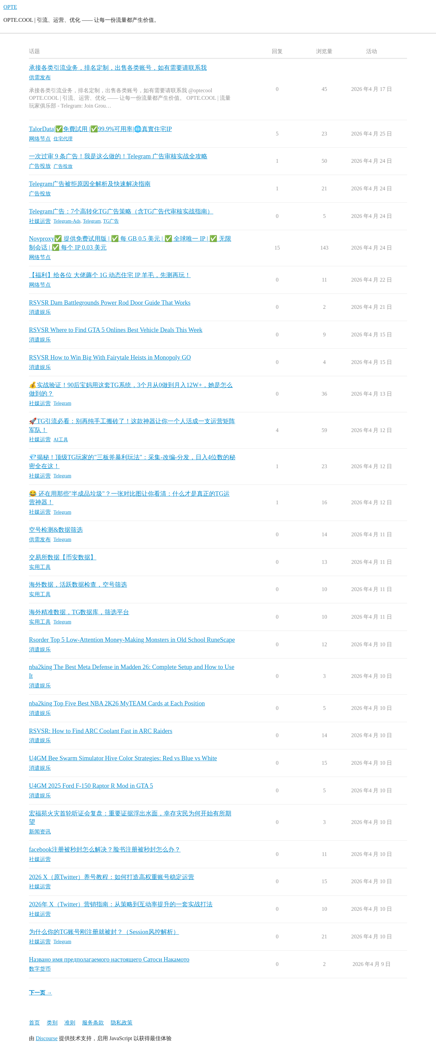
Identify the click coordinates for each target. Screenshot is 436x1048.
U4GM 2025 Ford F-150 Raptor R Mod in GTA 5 (91, 785)
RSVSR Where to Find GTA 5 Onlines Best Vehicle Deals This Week (115, 330)
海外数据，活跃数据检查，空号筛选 (78, 584)
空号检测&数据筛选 (56, 529)
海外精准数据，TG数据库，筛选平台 (79, 612)
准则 (69, 1023)
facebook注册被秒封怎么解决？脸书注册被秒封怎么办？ (105, 849)
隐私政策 (122, 1023)
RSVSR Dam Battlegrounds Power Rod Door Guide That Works (109, 302)
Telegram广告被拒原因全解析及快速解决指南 (90, 183)
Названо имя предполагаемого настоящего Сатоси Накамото (109, 959)
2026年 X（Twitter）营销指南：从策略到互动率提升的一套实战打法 (121, 904)
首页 (34, 1023)
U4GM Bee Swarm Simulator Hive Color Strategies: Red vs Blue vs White (123, 758)
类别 (52, 1023)
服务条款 (93, 1023)
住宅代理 (63, 138)
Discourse (47, 1038)
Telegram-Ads (66, 221)
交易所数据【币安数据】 (62, 557)
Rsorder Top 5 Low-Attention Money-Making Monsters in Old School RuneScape (132, 639)
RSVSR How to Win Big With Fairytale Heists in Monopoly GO (110, 357)
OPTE (10, 7)
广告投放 (63, 166)
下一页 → (40, 993)
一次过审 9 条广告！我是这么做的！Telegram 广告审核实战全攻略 (118, 156)
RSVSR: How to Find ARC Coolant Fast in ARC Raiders (100, 731)
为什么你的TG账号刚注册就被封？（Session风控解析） (104, 931)
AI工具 (60, 439)
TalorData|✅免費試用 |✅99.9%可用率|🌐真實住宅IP (100, 129)
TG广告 (111, 221)
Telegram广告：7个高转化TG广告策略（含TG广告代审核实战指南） (121, 211)
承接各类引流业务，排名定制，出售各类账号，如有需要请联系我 (118, 67)
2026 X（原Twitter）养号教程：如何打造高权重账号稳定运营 (111, 877)
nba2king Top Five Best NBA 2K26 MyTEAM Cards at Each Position (117, 703)
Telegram (91, 221)
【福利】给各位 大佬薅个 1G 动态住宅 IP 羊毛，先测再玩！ (110, 275)
